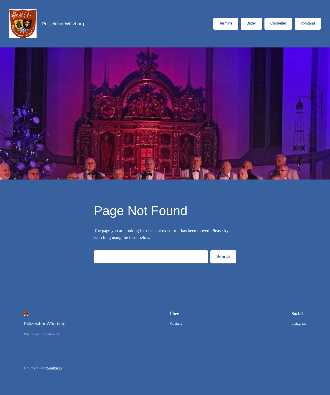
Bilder (251, 23)
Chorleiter (278, 23)
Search (223, 256)
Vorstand (307, 23)
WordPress (54, 368)
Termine (225, 23)
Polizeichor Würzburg (63, 23)
